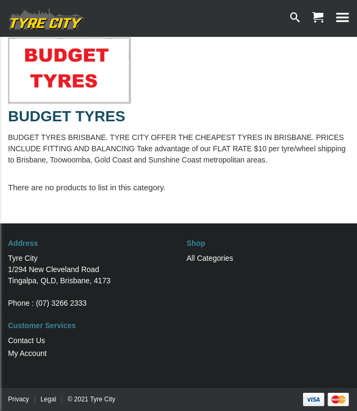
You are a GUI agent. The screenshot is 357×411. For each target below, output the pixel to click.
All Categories (210, 258)
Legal (48, 399)
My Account (27, 353)
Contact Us (26, 340)
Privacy (18, 399)
